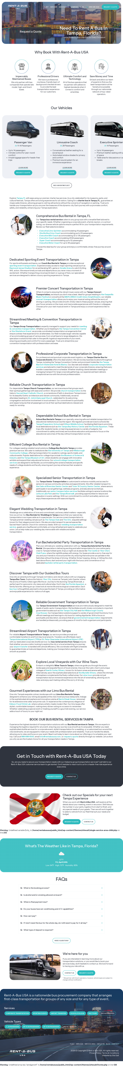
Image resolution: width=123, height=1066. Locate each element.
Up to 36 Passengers (31, 1027)
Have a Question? (62, 940)
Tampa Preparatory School (48, 424)
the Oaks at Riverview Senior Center (52, 486)
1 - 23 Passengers (12, 1027)
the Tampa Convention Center (72, 329)
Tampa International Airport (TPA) (25, 639)
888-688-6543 (27, 736)
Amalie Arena (66, 268)
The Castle (92, 551)
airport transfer (21, 647)
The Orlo (67, 520)
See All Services (107, 1013)
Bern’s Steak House (67, 699)
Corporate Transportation (17, 1013)
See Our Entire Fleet (61, 185)
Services (79, 1044)
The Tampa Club (52, 520)
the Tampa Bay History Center (71, 426)
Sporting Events (40, 1013)
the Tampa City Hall (68, 610)
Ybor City (47, 579)
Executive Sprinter (99, 142)
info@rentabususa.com (50, 736)
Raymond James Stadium (21, 268)
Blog (108, 1044)
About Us (101, 1044)
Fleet (72, 1044)
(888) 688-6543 (92, 7)
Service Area (90, 1044)
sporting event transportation (23, 266)
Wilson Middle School (73, 424)
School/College (77, 1013)
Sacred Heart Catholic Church (29, 393)
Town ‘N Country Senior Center (86, 486)
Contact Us (71, 776)
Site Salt (115, 1055)
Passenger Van (21, 142)
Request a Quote (110, 7)
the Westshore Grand (21, 331)
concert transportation (46, 299)
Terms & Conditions (110, 1053)
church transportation (71, 391)
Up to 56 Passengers (51, 1027)
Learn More (21, 167)
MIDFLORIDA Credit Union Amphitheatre (82, 297)
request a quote (71, 736)
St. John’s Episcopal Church (40, 398)
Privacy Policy (95, 1053)
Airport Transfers (58, 1013)
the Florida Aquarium (98, 426)
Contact (115, 1044)
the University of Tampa (58, 450)
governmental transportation (87, 618)
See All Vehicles (70, 1027)
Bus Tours (93, 1013)
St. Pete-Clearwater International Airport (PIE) (62, 639)
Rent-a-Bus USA (95, 1050)
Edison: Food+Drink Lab (20, 704)
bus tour (13, 589)
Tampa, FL (21, 198)
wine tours (88, 675)
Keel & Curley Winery (55, 670)
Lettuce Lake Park (44, 494)
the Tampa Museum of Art (32, 458)
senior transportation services (63, 491)
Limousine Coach (60, 142)
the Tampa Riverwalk (65, 494)
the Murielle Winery (87, 673)
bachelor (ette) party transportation (61, 563)
